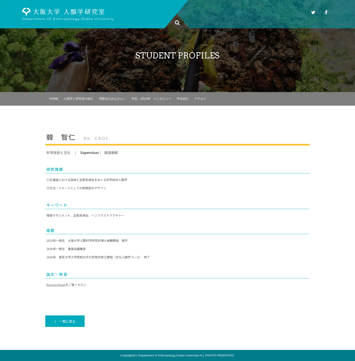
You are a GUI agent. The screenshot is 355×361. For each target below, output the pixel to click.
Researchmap (56, 284)
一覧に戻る (64, 321)
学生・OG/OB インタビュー (151, 98)
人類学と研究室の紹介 (79, 98)
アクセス (200, 98)
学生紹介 (183, 98)
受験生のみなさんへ (112, 98)
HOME (53, 98)
